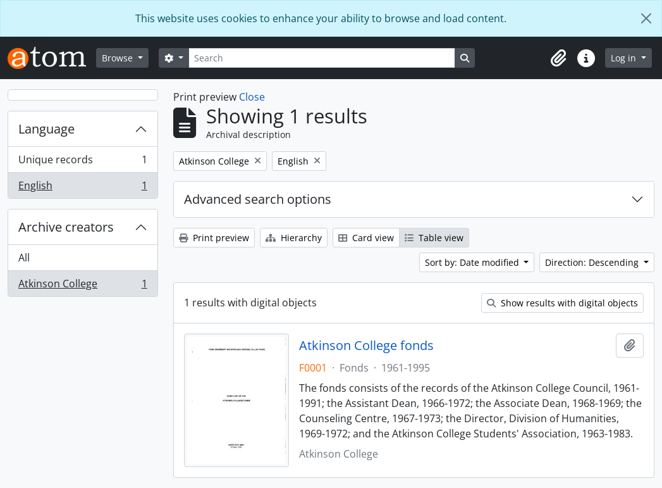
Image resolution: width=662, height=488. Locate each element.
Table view (434, 238)
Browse (118, 58)
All (24, 258)
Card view (366, 238)
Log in (625, 58)
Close (252, 97)
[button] (558, 58)
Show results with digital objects (562, 303)
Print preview (214, 238)
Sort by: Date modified (473, 262)
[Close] (646, 18)
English (82, 188)
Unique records (82, 162)
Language (46, 128)
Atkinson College (82, 286)
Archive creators (66, 226)
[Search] (321, 58)
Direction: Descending (593, 262)
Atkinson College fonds (366, 345)
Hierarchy (294, 238)
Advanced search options (257, 199)
